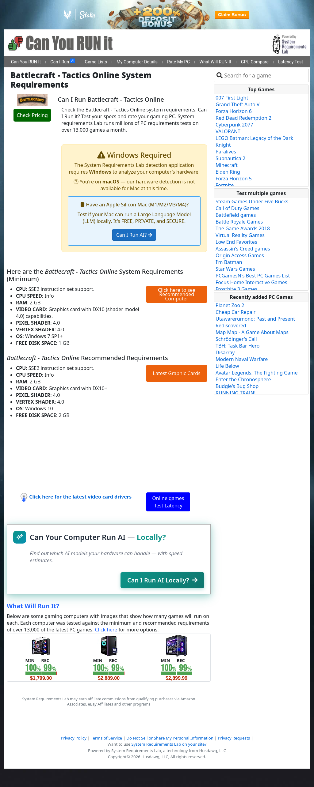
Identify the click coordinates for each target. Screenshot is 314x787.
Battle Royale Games (239, 221)
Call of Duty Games (237, 208)
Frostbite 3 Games (236, 289)
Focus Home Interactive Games (251, 282)
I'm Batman (229, 262)
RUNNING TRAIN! (235, 393)
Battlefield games (236, 215)
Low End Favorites (236, 242)
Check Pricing (32, 115)
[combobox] (265, 75)
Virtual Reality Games (240, 235)
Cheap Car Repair (235, 312)
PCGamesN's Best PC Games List (253, 275)
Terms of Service (106, 738)
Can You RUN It (26, 62)
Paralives (226, 151)
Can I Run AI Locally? (162, 580)
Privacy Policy (73, 738)
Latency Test (290, 62)
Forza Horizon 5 (234, 178)
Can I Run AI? (134, 235)
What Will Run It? (33, 606)
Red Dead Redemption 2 (243, 118)
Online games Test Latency (168, 502)
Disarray (225, 352)
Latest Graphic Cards (177, 373)
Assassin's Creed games (243, 248)
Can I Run (62, 61)
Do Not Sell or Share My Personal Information (169, 738)
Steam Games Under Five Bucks (252, 201)
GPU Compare (255, 62)
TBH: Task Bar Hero (238, 345)
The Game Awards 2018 (243, 228)
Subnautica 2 (230, 158)
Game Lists (96, 62)
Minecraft (227, 165)
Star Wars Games (235, 268)
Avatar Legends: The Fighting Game (257, 372)
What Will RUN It (215, 62)
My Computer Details (137, 62)
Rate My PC (178, 62)
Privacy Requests (234, 738)
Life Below (227, 366)
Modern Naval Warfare (242, 359)
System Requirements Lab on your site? (168, 744)
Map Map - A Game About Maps (252, 332)
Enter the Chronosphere (243, 379)
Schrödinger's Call (236, 339)
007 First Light (232, 97)
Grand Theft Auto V (237, 104)
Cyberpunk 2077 (234, 124)
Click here (106, 629)
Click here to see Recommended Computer (176, 294)
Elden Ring (228, 171)
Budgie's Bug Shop (237, 386)
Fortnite (225, 185)
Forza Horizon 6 (234, 111)
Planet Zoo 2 (230, 305)
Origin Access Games (240, 255)
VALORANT (228, 131)
